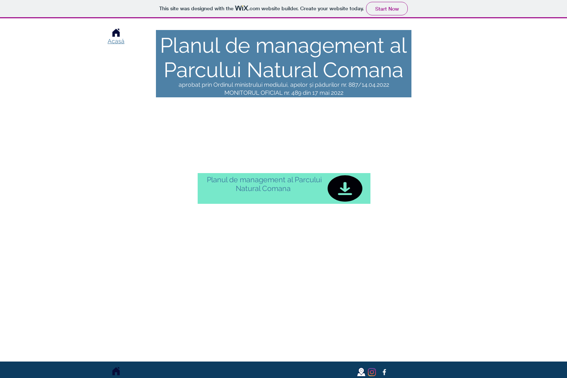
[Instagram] (372, 372)
